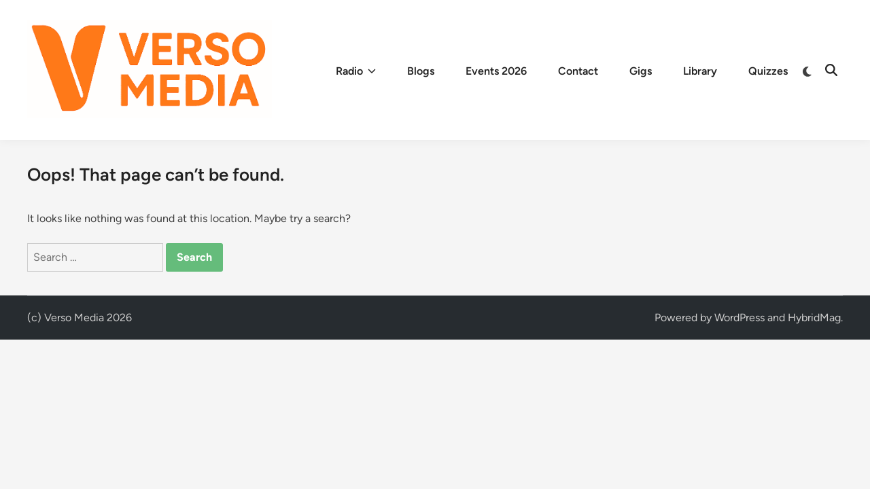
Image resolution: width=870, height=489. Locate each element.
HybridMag (814, 317)
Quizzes (768, 71)
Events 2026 (496, 71)
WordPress (739, 317)
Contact (578, 71)
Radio (356, 71)
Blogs (420, 71)
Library (700, 71)
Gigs (640, 71)
